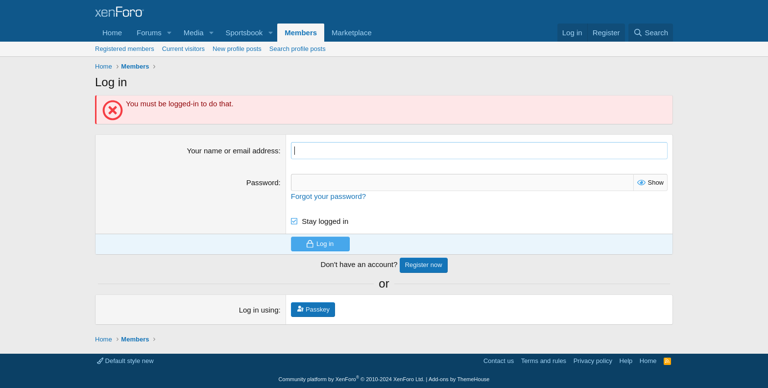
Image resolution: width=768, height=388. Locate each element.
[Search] (650, 33)
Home (112, 32)
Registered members (124, 48)
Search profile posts (297, 48)
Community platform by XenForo (352, 379)
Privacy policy (593, 360)
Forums (149, 32)
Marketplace (352, 32)
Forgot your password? (328, 196)
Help (626, 360)
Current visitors (183, 48)
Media (194, 32)
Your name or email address (233, 150)
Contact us (498, 360)
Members (301, 32)
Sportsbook (244, 32)
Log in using (259, 310)
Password (262, 182)
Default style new (125, 360)
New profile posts (237, 48)
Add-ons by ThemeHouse (459, 379)
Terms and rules (543, 360)
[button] (169, 33)
